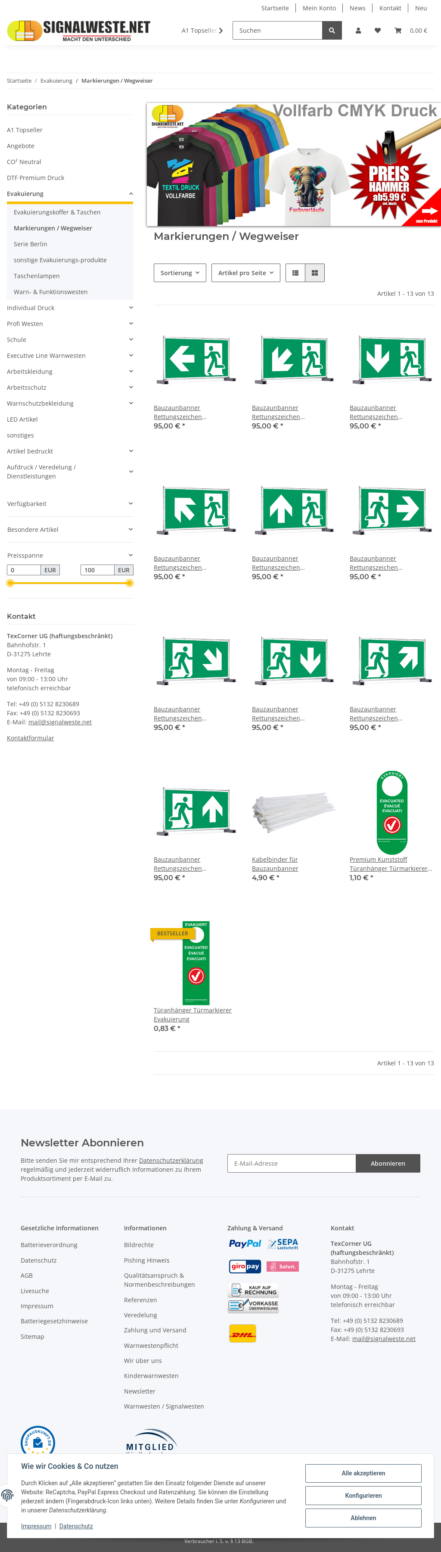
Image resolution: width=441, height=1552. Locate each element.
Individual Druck (30, 308)
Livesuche (35, 1291)
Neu (421, 8)
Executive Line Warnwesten (46, 355)
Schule (16, 339)
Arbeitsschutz (27, 387)
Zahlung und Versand (155, 1330)
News (358, 8)
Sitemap (32, 1336)
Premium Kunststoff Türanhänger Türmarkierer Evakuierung (389, 864)
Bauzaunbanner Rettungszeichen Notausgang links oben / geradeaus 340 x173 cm (287, 563)
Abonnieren (388, 1163)
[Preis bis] (98, 570)
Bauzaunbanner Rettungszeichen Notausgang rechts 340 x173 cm (391, 563)
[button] (358, 30)
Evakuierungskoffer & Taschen (57, 212)
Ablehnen (363, 1518)
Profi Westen (25, 324)
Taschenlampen (37, 276)
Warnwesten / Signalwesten (164, 1406)
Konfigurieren (363, 1495)
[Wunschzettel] (378, 30)
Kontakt (390, 8)
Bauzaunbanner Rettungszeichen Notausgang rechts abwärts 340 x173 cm (193, 714)
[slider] (10, 583)
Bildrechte (139, 1245)
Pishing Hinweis (147, 1260)
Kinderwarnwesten (151, 1376)
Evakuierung (25, 193)
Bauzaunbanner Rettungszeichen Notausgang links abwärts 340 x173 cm (289, 412)
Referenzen (140, 1300)
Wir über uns (143, 1360)
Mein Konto (319, 8)
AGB (27, 1275)
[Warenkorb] (411, 30)
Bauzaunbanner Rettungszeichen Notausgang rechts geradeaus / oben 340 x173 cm (193, 864)
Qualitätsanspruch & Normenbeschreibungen (159, 1279)
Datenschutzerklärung (171, 1160)
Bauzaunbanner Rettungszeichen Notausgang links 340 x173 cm (192, 412)
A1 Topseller (25, 130)
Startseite (275, 8)
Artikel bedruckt (30, 451)
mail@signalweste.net (60, 722)
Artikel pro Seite (242, 273)
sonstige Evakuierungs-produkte (60, 260)
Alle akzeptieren (363, 1473)
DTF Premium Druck (35, 178)
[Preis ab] (24, 570)
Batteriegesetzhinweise (54, 1321)
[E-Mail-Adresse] (291, 1163)
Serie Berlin (30, 244)
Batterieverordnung (49, 1245)
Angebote (20, 146)
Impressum (37, 1306)
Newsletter (139, 1391)
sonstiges (20, 435)
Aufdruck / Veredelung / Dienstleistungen (41, 471)
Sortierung (176, 273)
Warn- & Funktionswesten (51, 292)
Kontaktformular (30, 738)
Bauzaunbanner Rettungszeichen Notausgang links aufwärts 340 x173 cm (192, 563)
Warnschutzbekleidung (40, 403)
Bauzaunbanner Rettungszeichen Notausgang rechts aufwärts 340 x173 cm (391, 714)
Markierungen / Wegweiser (53, 228)
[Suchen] (278, 30)
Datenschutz (39, 1260)
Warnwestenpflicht (151, 1345)
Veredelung (140, 1315)
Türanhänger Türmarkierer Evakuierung (193, 1014)
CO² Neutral (24, 162)
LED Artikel (22, 419)
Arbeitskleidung (30, 371)
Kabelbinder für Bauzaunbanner (275, 863)
